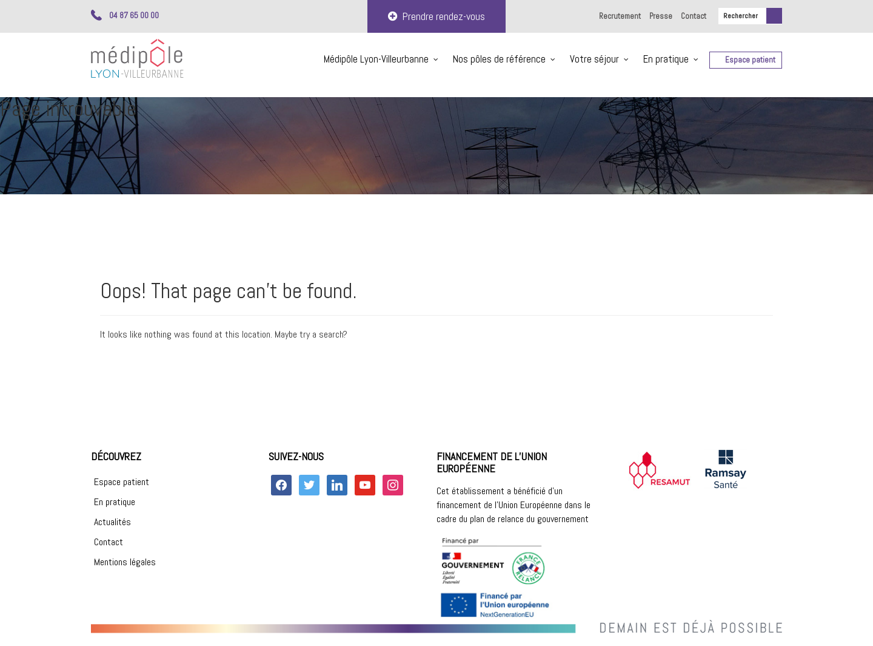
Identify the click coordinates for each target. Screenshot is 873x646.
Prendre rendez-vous (436, 16)
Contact (693, 16)
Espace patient (750, 60)
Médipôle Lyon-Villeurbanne (376, 59)
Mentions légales (125, 562)
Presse (660, 16)
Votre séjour (594, 59)
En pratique (666, 59)
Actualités (112, 521)
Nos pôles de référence (499, 59)
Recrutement (620, 16)
